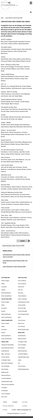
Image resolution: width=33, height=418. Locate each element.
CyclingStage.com (10, 5)
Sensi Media (23, 413)
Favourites (4, 286)
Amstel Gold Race (5, 375)
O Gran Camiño (21, 305)
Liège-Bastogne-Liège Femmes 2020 (13, 245)
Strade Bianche (5, 351)
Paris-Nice (20, 293)
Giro (19, 363)
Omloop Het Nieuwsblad (7, 345)
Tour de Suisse (21, 320)
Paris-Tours (4, 396)
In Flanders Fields (5, 360)
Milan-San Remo (22, 338)
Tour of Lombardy (5, 393)
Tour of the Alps (22, 308)
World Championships (23, 329)
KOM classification (6, 293)
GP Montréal (4, 390)
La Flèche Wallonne (6, 378)
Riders (3, 283)
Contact (5, 409)
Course (22, 241)
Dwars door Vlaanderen (7, 363)
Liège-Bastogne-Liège (6, 381)
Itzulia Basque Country (23, 302)
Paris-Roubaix (4, 369)
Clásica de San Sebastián (7, 384)
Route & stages (5, 280)
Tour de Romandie (22, 311)
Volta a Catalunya (22, 299)
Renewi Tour (21, 323)
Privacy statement (8, 406)
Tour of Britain (21, 326)
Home (2, 17)
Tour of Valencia (22, 280)
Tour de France (21, 366)
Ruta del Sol (21, 286)
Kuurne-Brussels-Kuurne (7, 348)
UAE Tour (20, 290)
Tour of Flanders (5, 366)
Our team (24, 402)
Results (3, 290)
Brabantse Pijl (4, 372)
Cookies (24, 406)
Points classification (6, 296)
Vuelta (19, 360)
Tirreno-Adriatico (22, 296)
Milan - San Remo (5, 354)
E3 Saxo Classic (5, 357)
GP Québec (4, 387)
